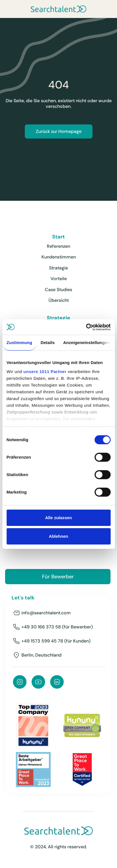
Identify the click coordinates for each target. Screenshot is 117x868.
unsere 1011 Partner (45, 371)
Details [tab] (48, 342)
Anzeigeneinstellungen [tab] (86, 342)
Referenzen (58, 246)
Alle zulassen (58, 517)
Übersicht (58, 300)
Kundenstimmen (58, 257)
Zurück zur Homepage (58, 131)
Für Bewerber (58, 576)
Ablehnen (58, 536)
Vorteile (58, 279)
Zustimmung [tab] (19, 342)
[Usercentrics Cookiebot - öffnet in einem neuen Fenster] (86, 327)
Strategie (58, 268)
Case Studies (58, 290)
